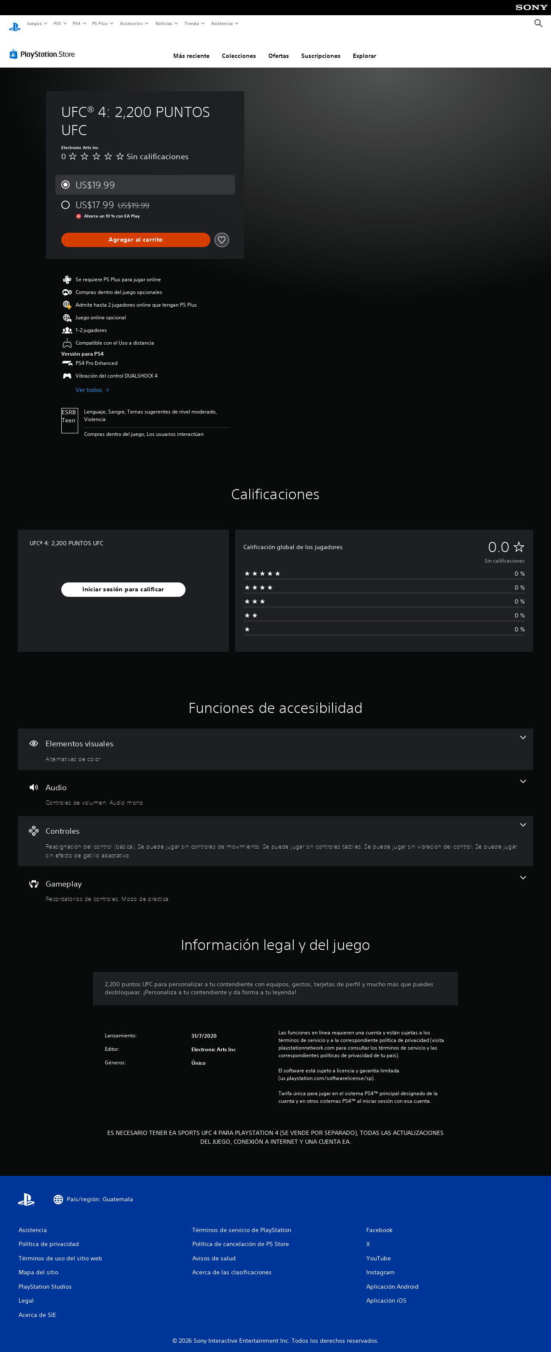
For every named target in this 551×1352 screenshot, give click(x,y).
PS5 (58, 23)
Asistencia (222, 23)
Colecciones (239, 48)
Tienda (192, 23)
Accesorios (131, 23)
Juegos (34, 23)
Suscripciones (321, 48)
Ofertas (278, 48)
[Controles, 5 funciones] (275, 833)
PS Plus (100, 23)
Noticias (164, 23)
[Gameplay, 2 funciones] (275, 881)
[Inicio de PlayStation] (15, 23)
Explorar (364, 48)
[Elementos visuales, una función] (275, 741)
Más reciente (191, 48)
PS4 (77, 23)
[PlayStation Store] (44, 46)
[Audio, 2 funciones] (275, 785)
